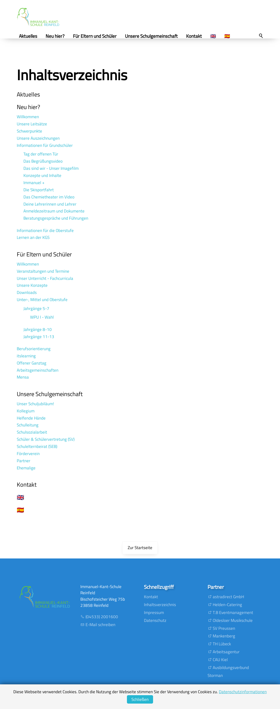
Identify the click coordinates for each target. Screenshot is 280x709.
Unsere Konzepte (32, 285)
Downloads (27, 292)
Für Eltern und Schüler (44, 254)
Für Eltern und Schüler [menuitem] (97, 36)
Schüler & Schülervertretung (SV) (45, 439)
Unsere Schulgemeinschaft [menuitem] (153, 36)
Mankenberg (224, 636)
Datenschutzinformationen (243, 692)
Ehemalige (26, 468)
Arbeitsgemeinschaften (37, 370)
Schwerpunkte (29, 131)
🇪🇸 (20, 509)
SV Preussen (224, 628)
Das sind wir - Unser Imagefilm (51, 168)
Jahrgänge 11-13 (38, 336)
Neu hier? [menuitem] (57, 36)
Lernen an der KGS (33, 237)
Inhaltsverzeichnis (160, 604)
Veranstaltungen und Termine (43, 271)
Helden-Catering (227, 604)
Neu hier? (28, 106)
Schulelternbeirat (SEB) (37, 446)
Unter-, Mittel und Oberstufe (42, 299)
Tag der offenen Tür (40, 154)
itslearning (26, 356)
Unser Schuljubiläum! (35, 404)
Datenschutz (155, 620)
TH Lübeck (222, 644)
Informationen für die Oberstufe (45, 230)
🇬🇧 (20, 497)
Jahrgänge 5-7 (36, 308)
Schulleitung (27, 425)
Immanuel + (34, 182)
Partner (23, 461)
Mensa (23, 377)
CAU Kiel (220, 659)
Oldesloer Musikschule (233, 620)
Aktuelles (28, 94)
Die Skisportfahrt (38, 190)
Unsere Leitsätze (32, 124)
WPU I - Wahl (42, 317)
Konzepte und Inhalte (42, 175)
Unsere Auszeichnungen (38, 138)
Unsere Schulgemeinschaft (50, 393)
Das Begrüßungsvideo (43, 161)
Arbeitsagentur (226, 652)
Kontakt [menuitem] (196, 36)
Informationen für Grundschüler (45, 145)
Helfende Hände (31, 418)
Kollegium (26, 411)
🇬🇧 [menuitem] (215, 36)
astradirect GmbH (228, 597)
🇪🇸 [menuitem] (229, 36)
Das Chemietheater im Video (48, 197)
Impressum (154, 612)
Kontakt (26, 484)
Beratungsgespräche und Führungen (55, 218)
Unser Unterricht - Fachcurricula (45, 278)
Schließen (140, 699)
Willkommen (28, 117)
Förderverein (28, 453)
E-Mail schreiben (100, 624)
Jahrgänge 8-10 (37, 329)
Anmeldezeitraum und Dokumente (54, 211)
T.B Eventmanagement (233, 612)
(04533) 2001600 (102, 616)
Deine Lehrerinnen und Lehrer (49, 204)
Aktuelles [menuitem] (30, 36)
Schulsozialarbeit (32, 432)
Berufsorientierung (34, 348)
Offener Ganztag (31, 363)
